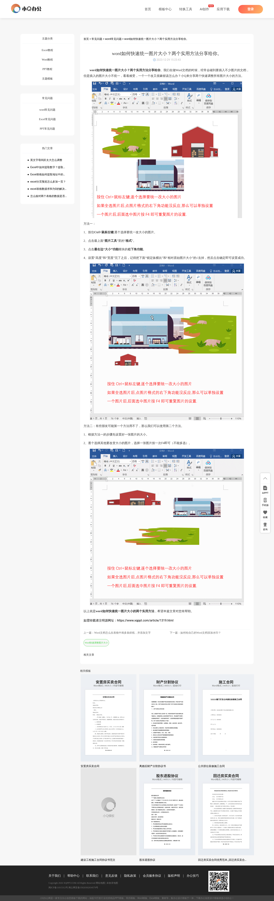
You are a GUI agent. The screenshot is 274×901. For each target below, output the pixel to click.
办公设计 (177, 898)
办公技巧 (193, 875)
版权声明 (174, 875)
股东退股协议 (147, 859)
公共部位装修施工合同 (211, 766)
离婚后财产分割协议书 (152, 766)
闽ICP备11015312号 (58, 887)
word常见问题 (113, 38)
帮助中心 (73, 875)
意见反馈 (111, 875)
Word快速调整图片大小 (96, 642)
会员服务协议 (152, 875)
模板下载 (75, 898)
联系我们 (92, 875)
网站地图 (100, 883)
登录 (250, 9)
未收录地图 (112, 883)
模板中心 (165, 9)
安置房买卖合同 (90, 766)
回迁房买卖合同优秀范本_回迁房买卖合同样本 (225, 859)
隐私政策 (130, 875)
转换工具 (185, 9)
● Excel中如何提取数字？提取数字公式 (47, 167)
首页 (148, 9)
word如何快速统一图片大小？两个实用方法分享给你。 (156, 38)
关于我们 (55, 875)
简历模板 (130, 898)
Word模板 (142, 898)
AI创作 (204, 9)
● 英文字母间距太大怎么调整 (44, 159)
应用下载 (223, 9)
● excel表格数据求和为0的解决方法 (47, 188)
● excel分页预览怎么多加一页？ (46, 181)
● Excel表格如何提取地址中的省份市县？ (47, 174)
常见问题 (97, 38)
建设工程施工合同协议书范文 (98, 859)
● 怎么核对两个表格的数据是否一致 (47, 196)
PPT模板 (119, 898)
